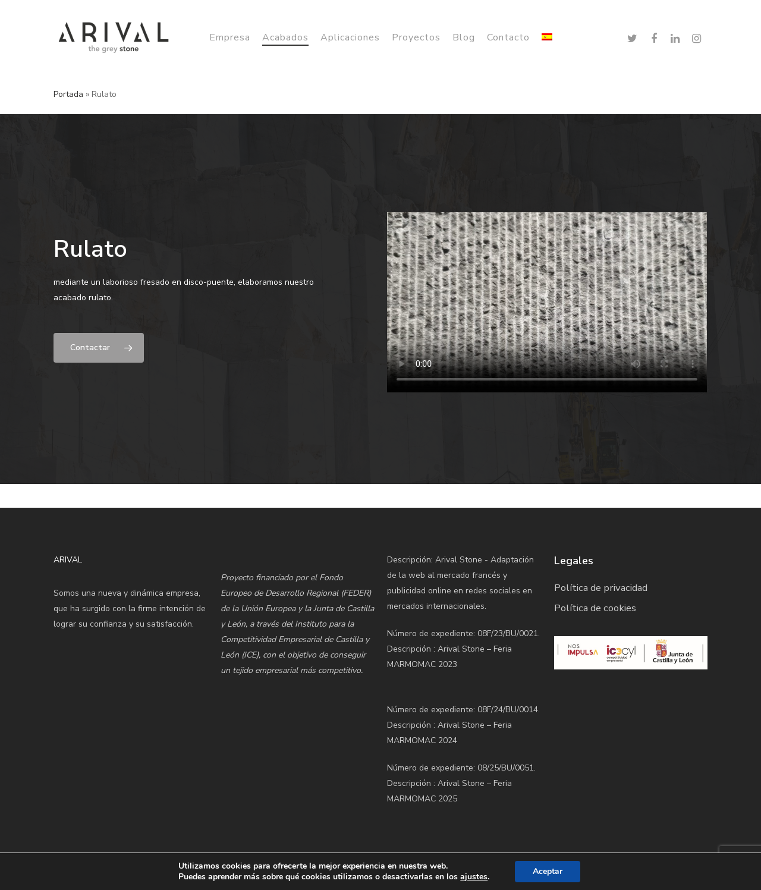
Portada (68, 94)
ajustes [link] (474, 876)
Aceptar (547, 871)
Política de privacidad (600, 588)
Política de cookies (595, 608)
